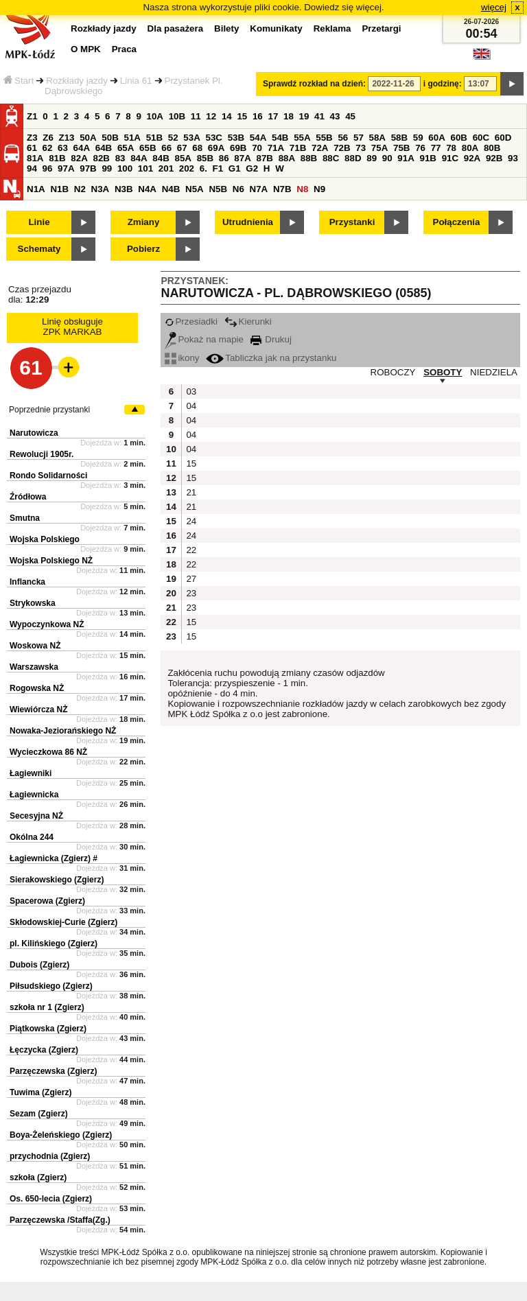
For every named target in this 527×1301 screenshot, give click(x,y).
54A (258, 137)
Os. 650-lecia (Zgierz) (51, 1199)
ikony (182, 358)
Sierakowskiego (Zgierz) (57, 879)
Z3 (32, 137)
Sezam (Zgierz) (39, 1113)
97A (66, 168)
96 (48, 168)
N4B (171, 189)
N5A (194, 189)
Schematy (39, 249)
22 (191, 550)
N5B (218, 189)
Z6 (48, 137)
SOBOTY (442, 372)
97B (88, 168)
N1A (36, 189)
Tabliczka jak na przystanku (271, 358)
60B (459, 137)
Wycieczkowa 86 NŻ (48, 752)
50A (88, 137)
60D (503, 137)
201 (166, 168)
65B (147, 148)
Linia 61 (136, 80)
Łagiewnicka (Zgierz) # (53, 858)
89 (371, 158)
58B (399, 137)
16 (258, 116)
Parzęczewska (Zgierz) (53, 1071)
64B (103, 148)
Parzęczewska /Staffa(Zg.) (60, 1220)
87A (242, 158)
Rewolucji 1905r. (41, 454)
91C (450, 158)
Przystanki (352, 222)
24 (191, 521)
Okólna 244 (32, 837)
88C (331, 158)
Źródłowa (28, 497)
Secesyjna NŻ (36, 816)
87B (264, 158)
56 (343, 137)
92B (494, 158)
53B (236, 137)
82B (101, 158)
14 (227, 116)
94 (32, 168)
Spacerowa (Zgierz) (47, 901)
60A (436, 137)
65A (125, 148)
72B (341, 148)
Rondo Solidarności (48, 475)
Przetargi (381, 28)
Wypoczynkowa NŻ (47, 624)
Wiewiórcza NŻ (39, 709)
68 (197, 148)
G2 (252, 168)
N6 (238, 189)
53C (214, 137)
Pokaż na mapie (204, 339)
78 (451, 148)
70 (257, 148)
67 (182, 148)
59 (418, 137)
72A (320, 148)
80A (470, 148)
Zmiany (144, 222)
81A (35, 158)
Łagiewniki (30, 773)
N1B (59, 189)
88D (352, 158)
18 (288, 116)
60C (481, 137)
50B (110, 137)
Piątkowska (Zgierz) (48, 1028)
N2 (80, 189)
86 (224, 158)
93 (513, 158)
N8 (302, 189)
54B (280, 137)
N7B (282, 189)
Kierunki (248, 321)
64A (81, 148)
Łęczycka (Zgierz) (44, 1050)
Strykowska (33, 603)
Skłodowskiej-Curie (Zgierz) (63, 922)
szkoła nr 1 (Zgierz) (47, 1007)
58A (377, 137)
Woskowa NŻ (35, 645)
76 (420, 148)
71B (298, 148)
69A (216, 148)
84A (138, 158)
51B (154, 137)
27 (191, 579)
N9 (319, 189)
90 (387, 158)
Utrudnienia (247, 222)
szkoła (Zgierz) (38, 1177)
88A (287, 158)
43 (335, 116)
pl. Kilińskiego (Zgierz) (53, 943)
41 (319, 116)
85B (205, 158)
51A (132, 137)
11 (196, 116)
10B (177, 116)
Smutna (25, 518)
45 (350, 116)
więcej (493, 7)
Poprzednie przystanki (49, 409)
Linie (38, 222)
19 (304, 116)
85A (182, 158)
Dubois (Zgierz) (39, 965)
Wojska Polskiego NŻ (51, 560)
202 (186, 168)
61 (32, 148)
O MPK (86, 49)
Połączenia (456, 222)
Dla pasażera (176, 28)
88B (309, 158)
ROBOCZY (393, 372)
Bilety (226, 28)
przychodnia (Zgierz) (50, 1156)
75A (379, 148)
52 (173, 137)
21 (191, 492)
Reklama (332, 28)
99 (107, 168)
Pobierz (143, 249)
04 (191, 406)
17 (273, 116)
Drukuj (271, 339)
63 (63, 148)
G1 (235, 168)
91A (405, 158)
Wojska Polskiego (45, 539)
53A (191, 137)
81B (57, 158)
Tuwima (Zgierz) (40, 1092)
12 (211, 116)
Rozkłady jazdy (77, 80)
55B (324, 137)
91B (427, 158)
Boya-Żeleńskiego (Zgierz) (61, 1135)
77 (436, 148)
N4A (147, 189)
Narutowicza (34, 433)
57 (358, 137)
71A (276, 148)
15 (242, 116)
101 (145, 168)
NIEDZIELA (493, 372)
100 (124, 168)
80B (492, 148)
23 (191, 593)
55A (302, 137)
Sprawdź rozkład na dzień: (314, 84)
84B (160, 158)
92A (472, 158)
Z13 (67, 137)
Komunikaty (276, 28)
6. (203, 168)
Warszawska (34, 667)
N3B (124, 189)
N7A (259, 189)
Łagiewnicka (34, 794)
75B (401, 148)
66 (166, 148)
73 (360, 148)
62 (48, 148)
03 (191, 391)
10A (155, 116)
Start (18, 80)
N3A (100, 189)
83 (120, 158)
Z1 (32, 116)
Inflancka (27, 582)
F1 (218, 168)
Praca (124, 49)
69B (238, 148)
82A (79, 158)
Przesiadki (191, 321)
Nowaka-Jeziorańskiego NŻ (63, 731)
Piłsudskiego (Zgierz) (51, 986)
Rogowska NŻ (37, 688)
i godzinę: (442, 84)
